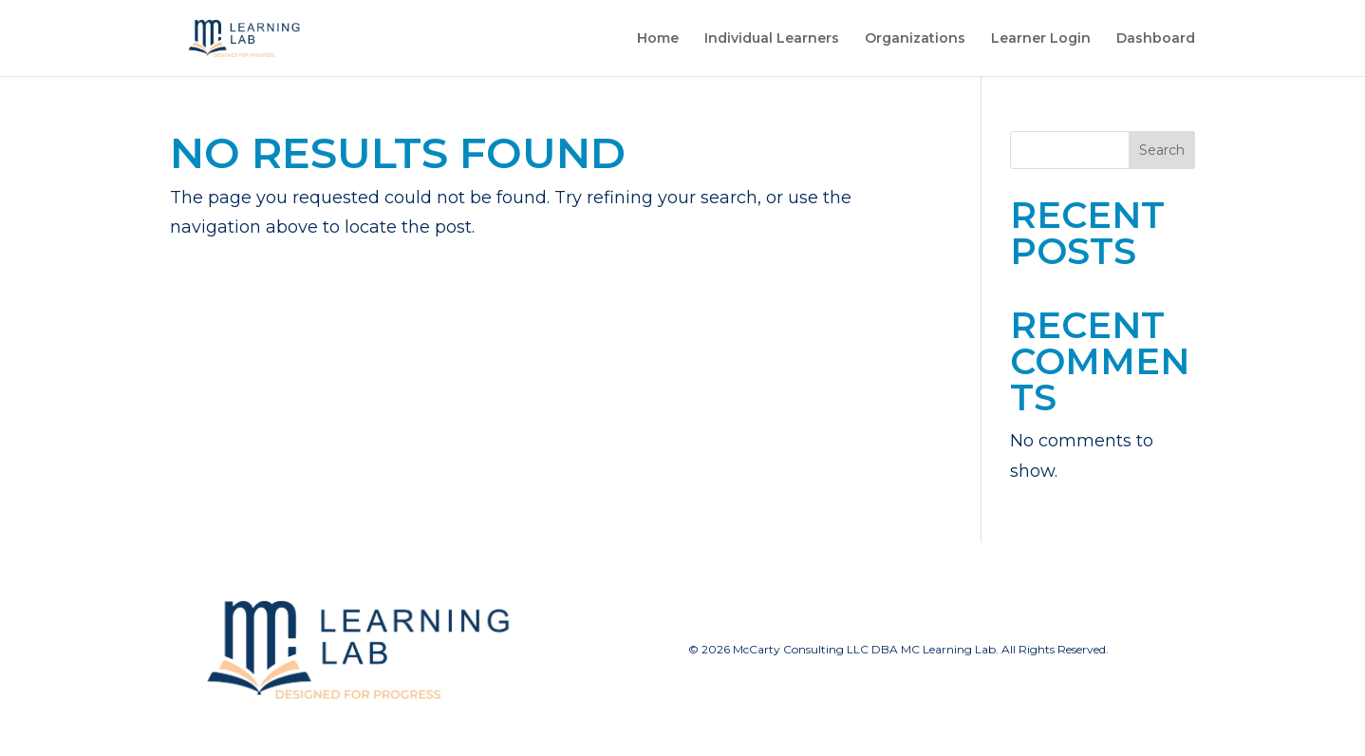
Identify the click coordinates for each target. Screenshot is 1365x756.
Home (658, 39)
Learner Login (1041, 39)
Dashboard (1155, 39)
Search (1162, 150)
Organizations (915, 39)
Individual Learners (771, 39)
